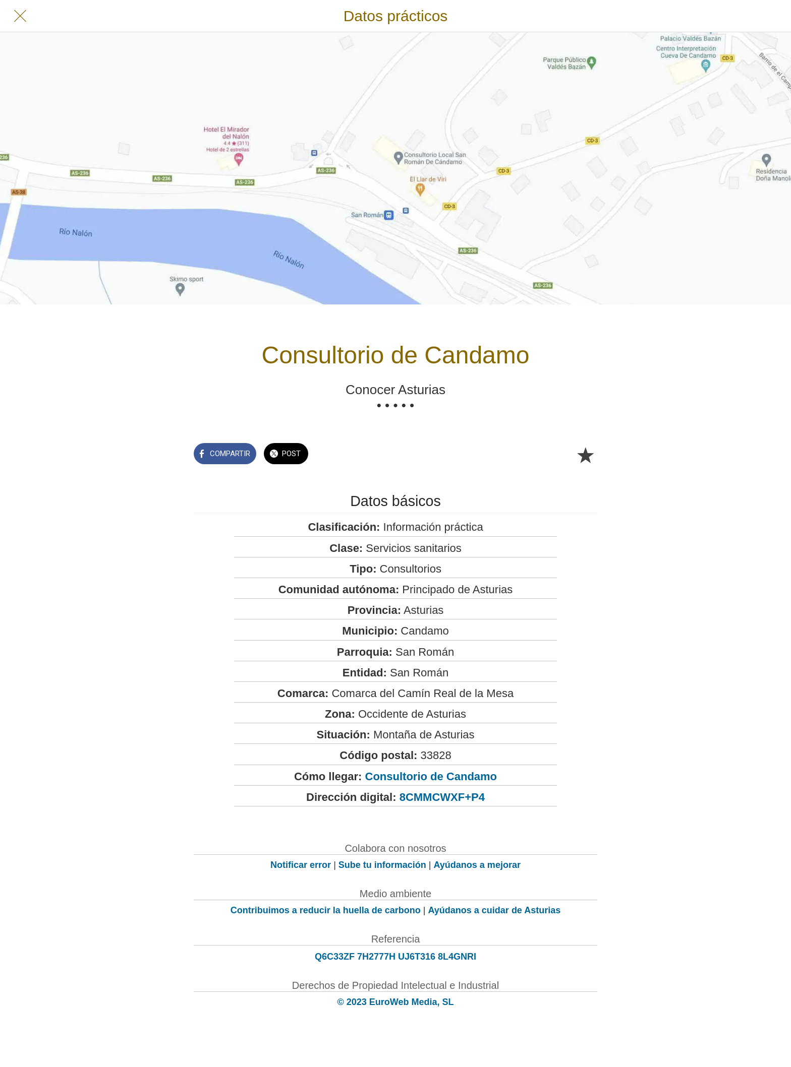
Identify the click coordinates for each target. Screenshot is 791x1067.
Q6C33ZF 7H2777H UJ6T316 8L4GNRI (395, 957)
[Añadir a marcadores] (585, 455)
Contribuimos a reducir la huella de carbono (326, 910)
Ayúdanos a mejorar (477, 865)
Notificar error (300, 865)
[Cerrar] (20, 16)
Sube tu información (382, 865)
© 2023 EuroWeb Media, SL (395, 1002)
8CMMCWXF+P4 (442, 797)
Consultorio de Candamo (431, 776)
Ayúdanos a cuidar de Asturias (494, 910)
